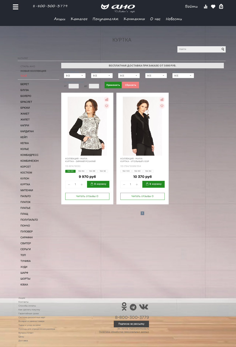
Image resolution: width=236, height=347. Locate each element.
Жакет (24, 113)
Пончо (25, 225)
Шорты (25, 278)
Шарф (24, 272)
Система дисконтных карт (31, 317)
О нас (155, 19)
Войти (192, 6)
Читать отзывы (87, 196)
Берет (24, 84)
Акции (59, 19)
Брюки (25, 107)
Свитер (25, 243)
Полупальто (29, 219)
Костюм (26, 172)
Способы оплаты (27, 306)
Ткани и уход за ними (29, 325)
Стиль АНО (27, 67)
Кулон (24, 178)
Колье (24, 149)
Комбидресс (29, 154)
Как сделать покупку (29, 310)
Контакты (134, 19)
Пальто (25, 196)
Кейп (23, 137)
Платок (25, 202)
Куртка (25, 184)
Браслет (26, 101)
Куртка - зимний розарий (80, 161)
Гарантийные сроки (28, 314)
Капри (24, 125)
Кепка (24, 143)
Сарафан (26, 237)
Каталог (79, 19)
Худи (23, 266)
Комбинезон (29, 160)
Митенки (26, 190)
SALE (23, 76)
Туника (25, 261)
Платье (25, 207)
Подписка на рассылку (131, 324)
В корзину (100, 184)
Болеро (25, 95)
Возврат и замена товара (31, 321)
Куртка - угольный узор (134, 161)
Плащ (24, 213)
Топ (23, 255)
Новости (174, 19)
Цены (21, 337)
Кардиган (27, 131)
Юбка (24, 284)
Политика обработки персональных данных (124, 332)
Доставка (23, 341)
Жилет (25, 119)
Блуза (24, 90)
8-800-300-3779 (50, 6)
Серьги (25, 249)
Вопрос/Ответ (26, 333)
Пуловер (26, 231)
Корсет (25, 166)
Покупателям (105, 19)
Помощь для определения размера (36, 329)
